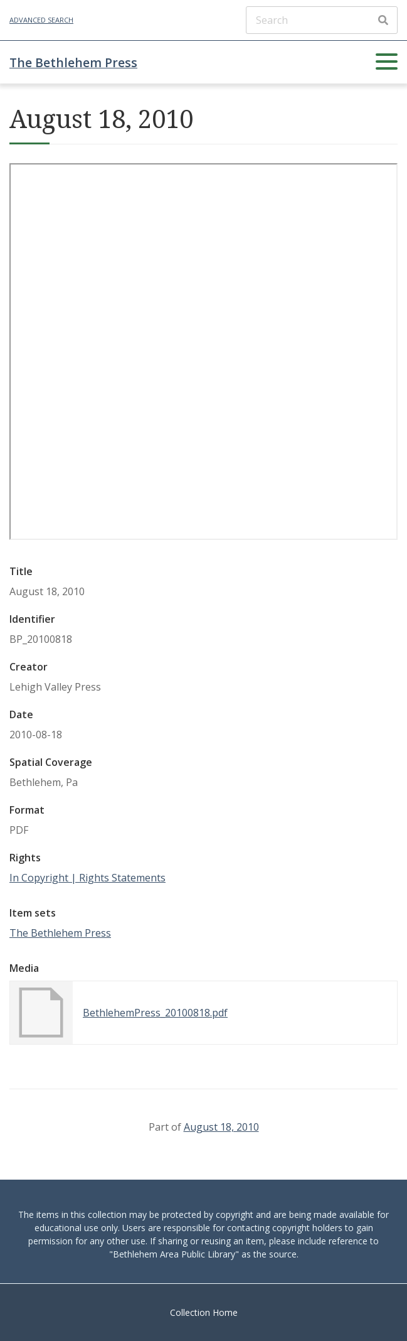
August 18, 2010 (221, 1127)
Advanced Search (41, 19)
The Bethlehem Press (73, 62)
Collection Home (204, 1312)
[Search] (322, 20)
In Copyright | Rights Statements (87, 878)
